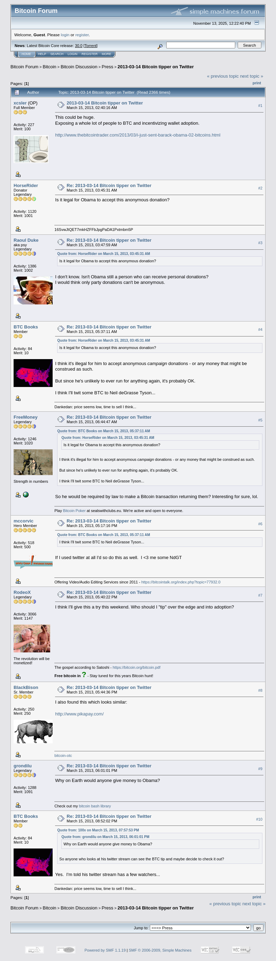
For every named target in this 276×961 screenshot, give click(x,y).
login (65, 34)
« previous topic (223, 76)
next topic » (251, 76)
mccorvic (23, 521)
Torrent (91, 46)
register (82, 34)
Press (107, 66)
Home (26, 54)
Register (90, 54)
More (106, 54)
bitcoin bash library (95, 806)
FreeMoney (26, 417)
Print (257, 83)
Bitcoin (49, 66)
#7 (260, 595)
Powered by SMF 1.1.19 (105, 950)
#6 (260, 524)
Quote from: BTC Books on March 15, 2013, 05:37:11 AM (103, 431)
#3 (260, 243)
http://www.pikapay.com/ (79, 713)
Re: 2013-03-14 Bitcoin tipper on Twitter (109, 185)
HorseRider (26, 185)
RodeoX (22, 592)
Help (42, 54)
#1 (260, 105)
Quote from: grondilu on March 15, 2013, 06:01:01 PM (105, 837)
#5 (260, 420)
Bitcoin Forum (24, 66)
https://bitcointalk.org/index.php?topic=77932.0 (180, 582)
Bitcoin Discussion (79, 66)
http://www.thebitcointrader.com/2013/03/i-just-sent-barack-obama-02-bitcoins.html (137, 135)
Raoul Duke (26, 240)
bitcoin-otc (63, 755)
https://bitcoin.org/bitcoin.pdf (136, 667)
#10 (259, 819)
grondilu (23, 765)
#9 (260, 769)
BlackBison (26, 687)
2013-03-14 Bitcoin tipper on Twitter (155, 66)
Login (72, 54)
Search (57, 54)
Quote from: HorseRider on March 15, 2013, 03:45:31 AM (103, 254)
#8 (260, 690)
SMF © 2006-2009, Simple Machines (160, 950)
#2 (260, 188)
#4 (260, 329)
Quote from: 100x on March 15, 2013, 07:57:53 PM (98, 830)
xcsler (20, 103)
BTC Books (26, 327)
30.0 (78, 46)
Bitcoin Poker (74, 511)
